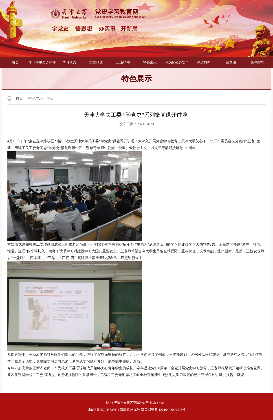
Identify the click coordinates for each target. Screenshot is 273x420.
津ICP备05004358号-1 (103, 409)
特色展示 (150, 62)
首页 (15, 62)
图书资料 (257, 62)
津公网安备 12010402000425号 (163, 409)
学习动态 (69, 62)
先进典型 (204, 62)
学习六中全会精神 (42, 62)
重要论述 (96, 62)
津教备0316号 (130, 409)
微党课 (231, 62)
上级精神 (123, 62)
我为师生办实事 (177, 62)
